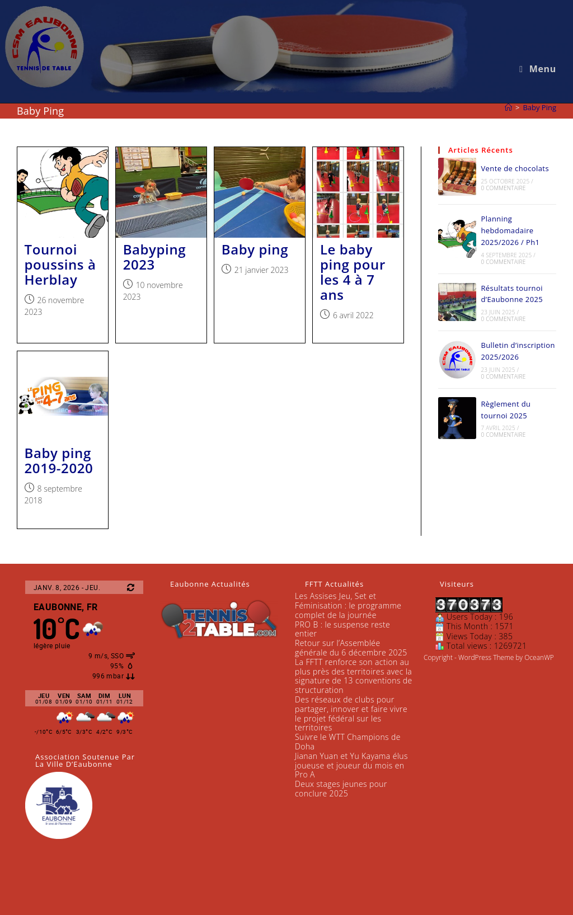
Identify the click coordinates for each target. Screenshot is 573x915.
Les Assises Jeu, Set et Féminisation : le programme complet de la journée (348, 605)
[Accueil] (508, 107)
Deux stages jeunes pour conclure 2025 (341, 789)
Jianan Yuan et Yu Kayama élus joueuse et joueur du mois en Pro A (351, 765)
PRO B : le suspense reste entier (342, 629)
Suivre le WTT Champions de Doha (348, 742)
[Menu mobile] (537, 69)
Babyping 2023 (154, 256)
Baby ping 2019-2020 (59, 460)
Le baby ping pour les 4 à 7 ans (353, 272)
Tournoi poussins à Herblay (60, 264)
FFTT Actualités (334, 584)
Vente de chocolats (515, 168)
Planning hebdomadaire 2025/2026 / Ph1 (510, 230)
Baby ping (255, 249)
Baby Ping (539, 107)
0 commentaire (503, 188)
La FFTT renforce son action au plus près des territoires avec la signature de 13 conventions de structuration (353, 676)
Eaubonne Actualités (210, 584)
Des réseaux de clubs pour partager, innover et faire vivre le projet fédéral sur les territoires (351, 713)
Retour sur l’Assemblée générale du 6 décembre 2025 (351, 648)
